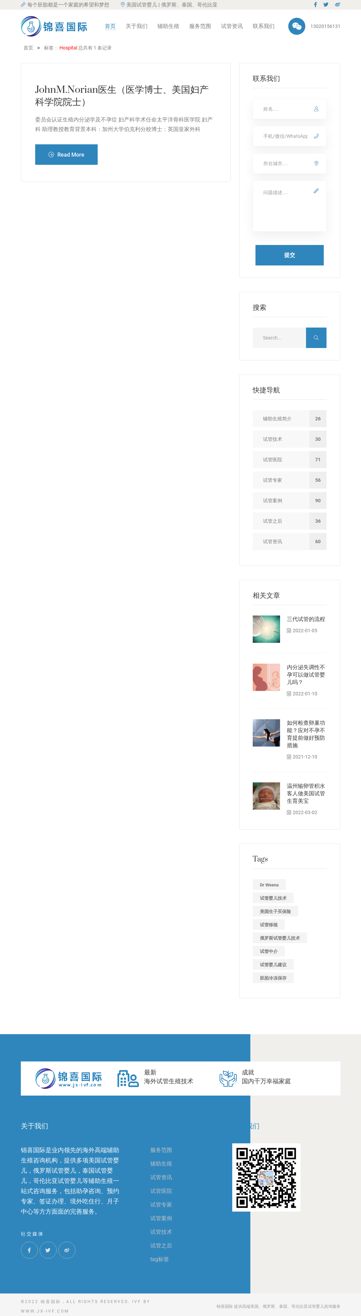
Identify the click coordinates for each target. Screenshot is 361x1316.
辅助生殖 (168, 26)
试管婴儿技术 (273, 898)
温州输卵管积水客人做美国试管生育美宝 (306, 793)
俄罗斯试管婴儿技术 (280, 938)
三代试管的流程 (306, 619)
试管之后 (161, 1245)
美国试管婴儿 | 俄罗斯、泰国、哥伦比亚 (169, 5)
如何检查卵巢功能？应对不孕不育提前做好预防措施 (306, 734)
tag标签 (159, 1259)
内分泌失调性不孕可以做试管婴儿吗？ (306, 675)
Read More (66, 154)
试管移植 (269, 924)
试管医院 (161, 1191)
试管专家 (161, 1204)
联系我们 (264, 26)
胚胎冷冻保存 (273, 978)
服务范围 (200, 26)
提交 (289, 255)
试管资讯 (232, 26)
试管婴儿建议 (273, 964)
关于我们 (137, 26)
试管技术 (161, 1232)
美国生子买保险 (275, 911)
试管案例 (161, 1218)
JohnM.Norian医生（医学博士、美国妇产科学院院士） (122, 96)
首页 (110, 26)
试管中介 (269, 951)
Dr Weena (269, 884)
